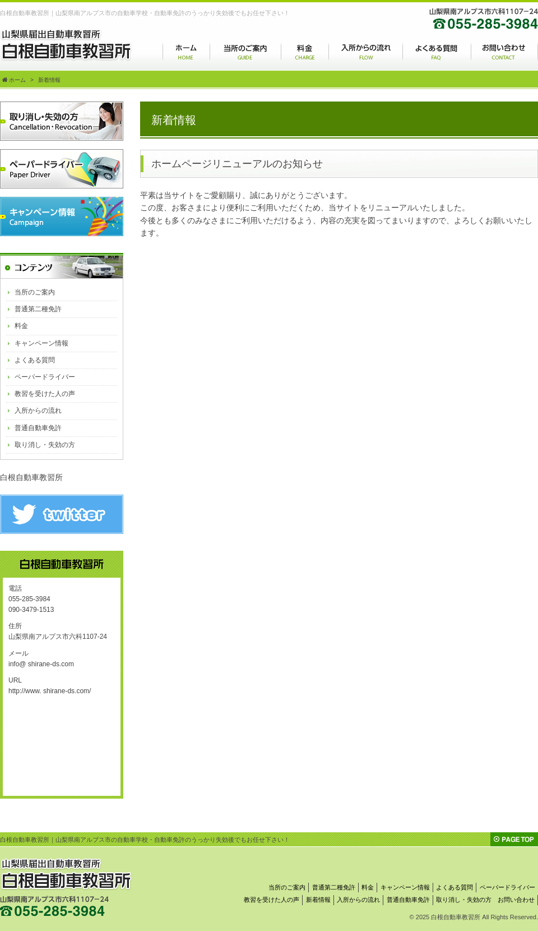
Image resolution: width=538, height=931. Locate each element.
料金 (21, 326)
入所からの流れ (38, 410)
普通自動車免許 (38, 428)
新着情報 (318, 899)
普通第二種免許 (38, 309)
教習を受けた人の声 (45, 394)
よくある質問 (35, 360)
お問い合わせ (516, 899)
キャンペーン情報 (41, 343)
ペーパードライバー (45, 377)
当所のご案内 (35, 292)
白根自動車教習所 (31, 477)
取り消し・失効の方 (45, 445)
